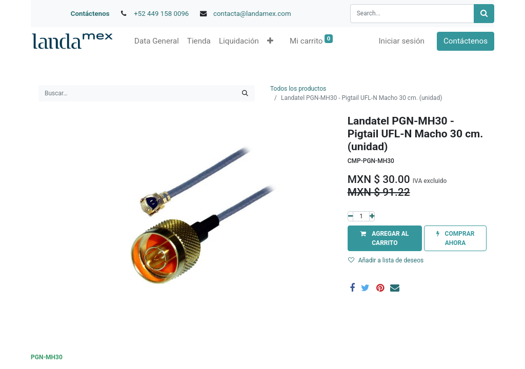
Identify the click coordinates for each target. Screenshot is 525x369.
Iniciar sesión (401, 41)
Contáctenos (90, 13)
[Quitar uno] (350, 216)
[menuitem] (156, 41)
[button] (270, 41)
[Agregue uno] (372, 216)
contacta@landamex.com (252, 13)
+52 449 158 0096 (161, 13)
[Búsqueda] (484, 13)
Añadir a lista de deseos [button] (386, 260)
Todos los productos (298, 88)
